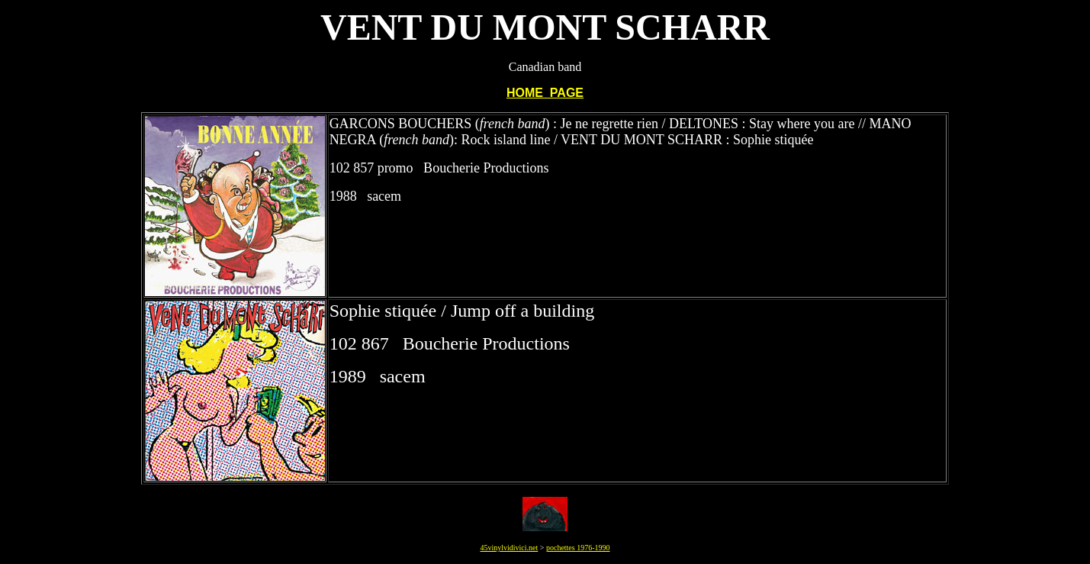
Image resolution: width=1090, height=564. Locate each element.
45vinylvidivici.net (509, 547)
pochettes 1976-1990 (578, 547)
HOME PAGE (545, 92)
